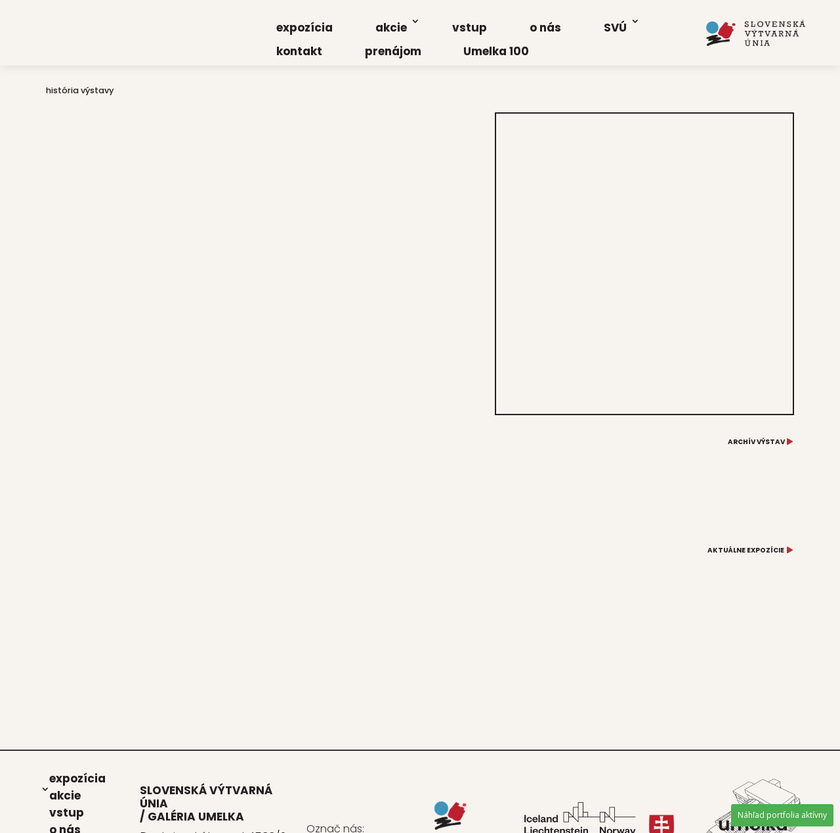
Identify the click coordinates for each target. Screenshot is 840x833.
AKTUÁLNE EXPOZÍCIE (745, 550)
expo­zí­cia (304, 27)
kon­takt (299, 51)
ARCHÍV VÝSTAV (756, 442)
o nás (545, 27)
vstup (469, 27)
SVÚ (615, 27)
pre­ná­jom (393, 51)
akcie (391, 27)
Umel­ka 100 (496, 51)
